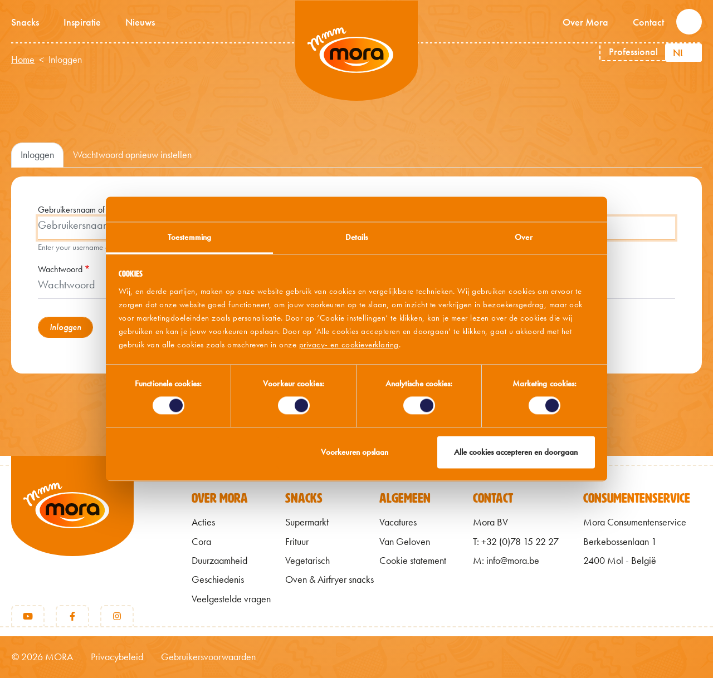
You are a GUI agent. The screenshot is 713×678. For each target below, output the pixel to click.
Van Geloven (404, 541)
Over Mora (585, 22)
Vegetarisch (307, 560)
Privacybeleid (117, 657)
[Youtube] (28, 616)
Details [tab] (356, 237)
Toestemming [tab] (189, 237)
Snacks (25, 22)
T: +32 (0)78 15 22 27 (516, 541)
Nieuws (140, 22)
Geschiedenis (218, 579)
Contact (648, 22)
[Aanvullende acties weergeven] (692, 52)
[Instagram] (117, 616)
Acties (203, 522)
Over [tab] (523, 237)
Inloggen (37, 155)
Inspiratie (82, 22)
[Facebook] (72, 616)
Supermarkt (307, 522)
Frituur (297, 541)
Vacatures (398, 522)
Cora (201, 541)
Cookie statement (412, 560)
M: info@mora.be (506, 560)
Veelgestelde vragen (231, 599)
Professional (633, 51)
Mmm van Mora (356, 51)
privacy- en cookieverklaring (349, 344)
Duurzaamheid (219, 560)
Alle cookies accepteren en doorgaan (516, 452)
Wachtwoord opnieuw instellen (132, 155)
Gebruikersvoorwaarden (208, 657)
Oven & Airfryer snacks (329, 579)
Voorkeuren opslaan (354, 452)
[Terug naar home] (72, 524)
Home (23, 59)
